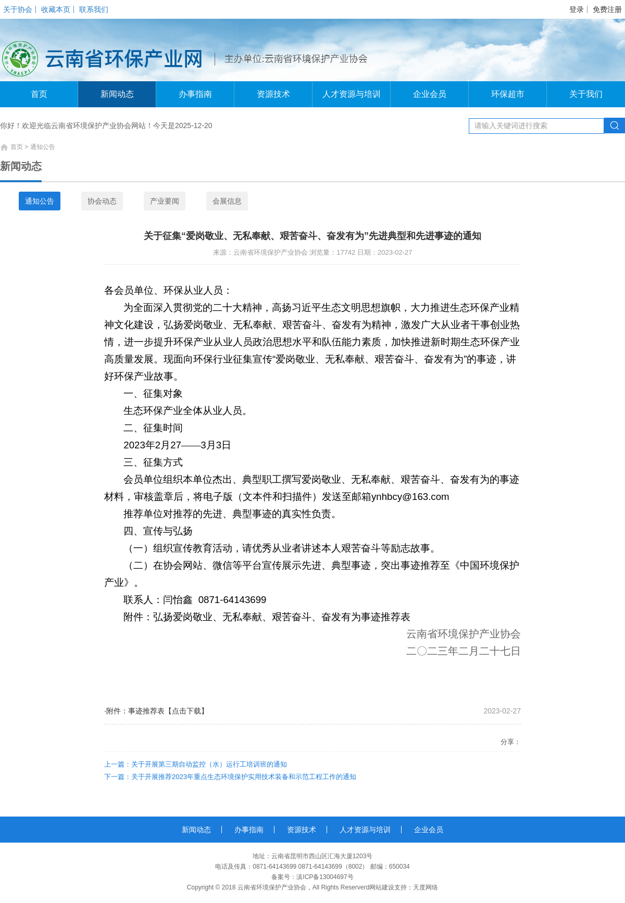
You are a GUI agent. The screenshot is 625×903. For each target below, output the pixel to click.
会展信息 (227, 201)
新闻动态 (117, 94)
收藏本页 (55, 9)
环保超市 (507, 94)
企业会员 (429, 94)
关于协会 (17, 9)
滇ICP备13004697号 (324, 877)
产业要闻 (164, 201)
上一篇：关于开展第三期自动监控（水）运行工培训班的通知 (195, 764)
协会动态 (102, 201)
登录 (576, 9)
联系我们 (93, 9)
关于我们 (586, 94)
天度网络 (425, 887)
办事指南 (195, 94)
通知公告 (39, 201)
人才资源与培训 (351, 94)
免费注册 (607, 9)
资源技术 (273, 94)
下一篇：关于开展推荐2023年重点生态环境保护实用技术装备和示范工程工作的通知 (230, 777)
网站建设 (381, 887)
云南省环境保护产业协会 (272, 887)
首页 (39, 94)
